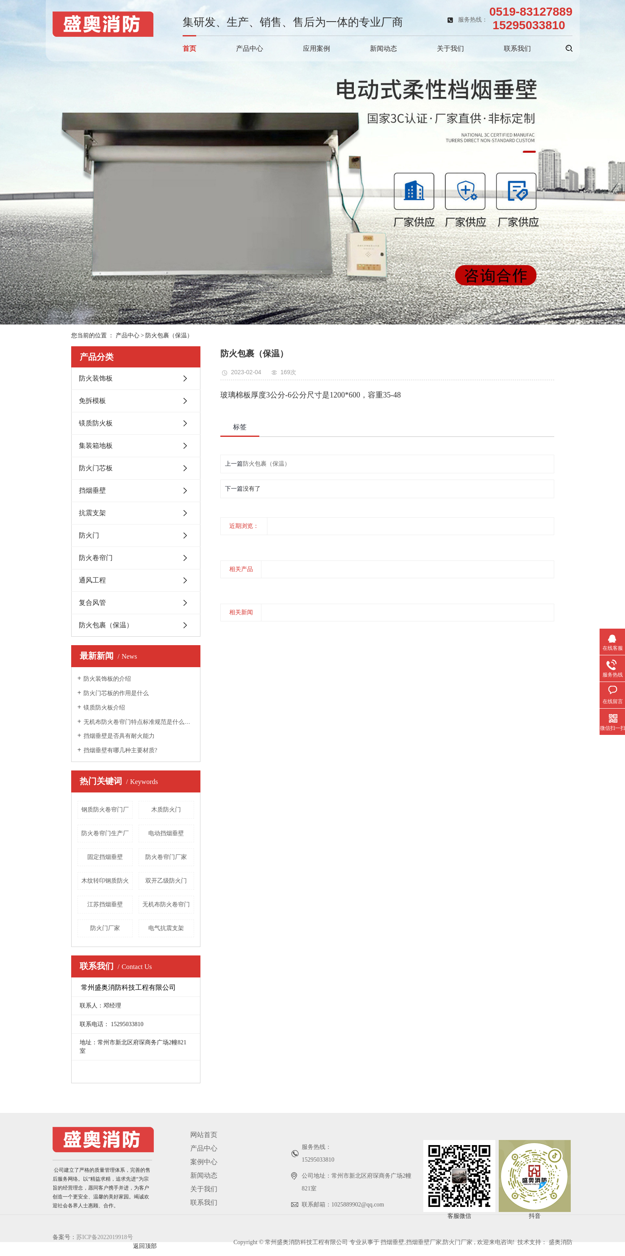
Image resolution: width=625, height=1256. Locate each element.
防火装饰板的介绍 (107, 679)
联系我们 (517, 48)
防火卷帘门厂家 (166, 857)
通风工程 (92, 580)
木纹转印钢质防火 (105, 881)
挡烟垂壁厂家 (424, 1242)
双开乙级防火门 (166, 881)
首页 (189, 48)
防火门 (89, 535)
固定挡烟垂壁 (105, 857)
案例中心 (203, 1161)
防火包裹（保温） (169, 335)
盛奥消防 (560, 1242)
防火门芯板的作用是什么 (116, 693)
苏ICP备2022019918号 (104, 1237)
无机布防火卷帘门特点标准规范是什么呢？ (138, 722)
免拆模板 (92, 400)
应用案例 (316, 48)
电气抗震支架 (166, 928)
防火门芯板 (96, 468)
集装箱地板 (96, 445)
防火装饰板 (96, 378)
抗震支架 (92, 512)
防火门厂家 (105, 928)
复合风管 (92, 602)
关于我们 (450, 48)
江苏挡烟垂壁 (105, 904)
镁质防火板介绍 (104, 707)
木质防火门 (166, 809)
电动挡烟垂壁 (166, 833)
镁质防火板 (96, 423)
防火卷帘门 (96, 557)
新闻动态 (383, 48)
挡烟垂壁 (92, 490)
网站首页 (203, 1134)
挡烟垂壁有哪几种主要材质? (120, 750)
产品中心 (249, 48)
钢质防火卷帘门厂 (105, 809)
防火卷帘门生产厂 (105, 833)
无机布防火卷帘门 (166, 904)
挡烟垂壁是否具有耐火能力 (119, 736)
